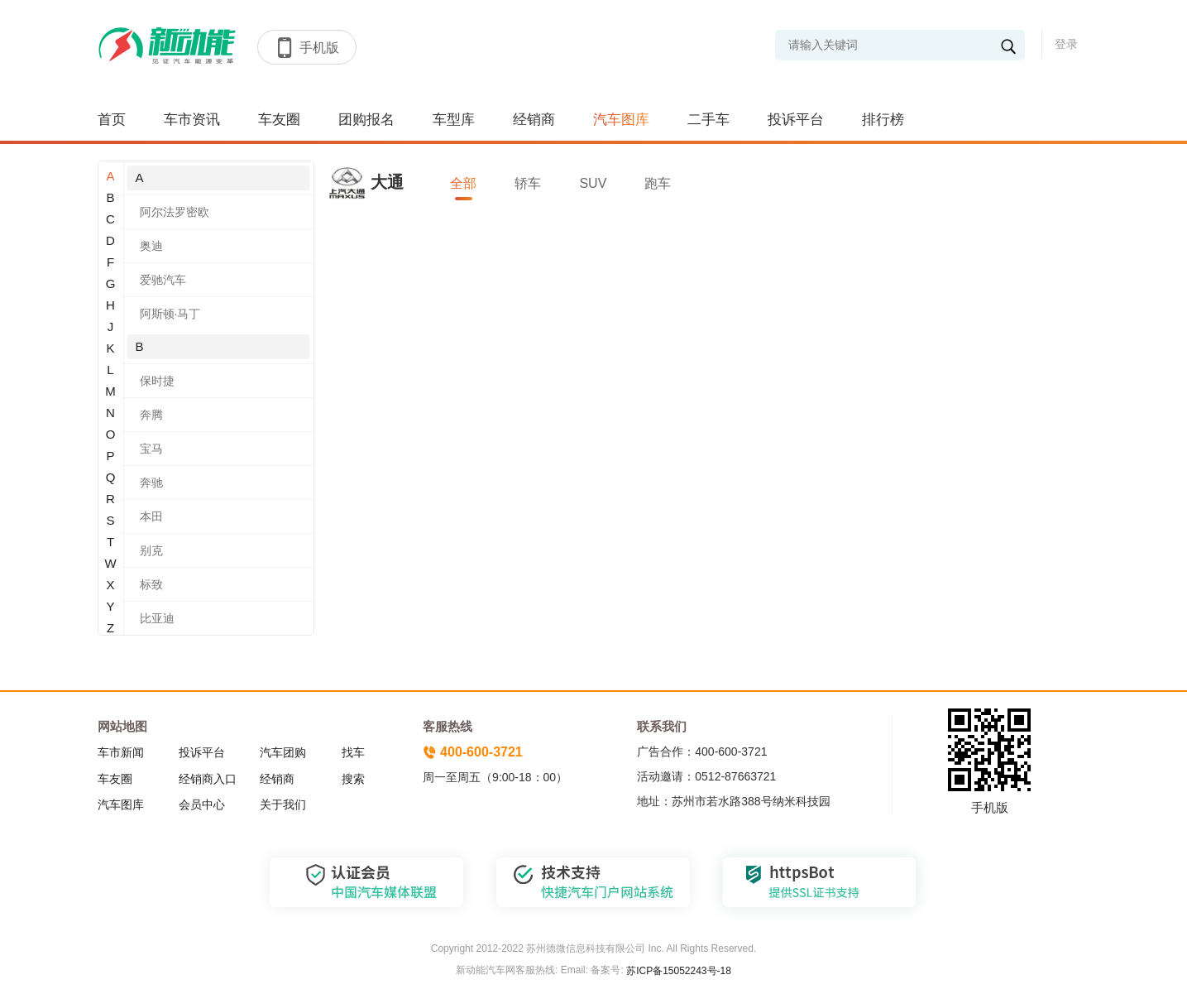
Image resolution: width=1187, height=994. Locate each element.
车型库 (454, 119)
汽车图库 (621, 119)
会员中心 (202, 804)
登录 (1066, 43)
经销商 (534, 119)
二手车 (708, 119)
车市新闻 (121, 752)
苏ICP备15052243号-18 (677, 971)
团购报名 (366, 119)
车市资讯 (192, 119)
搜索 (353, 778)
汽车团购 (283, 752)
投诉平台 (796, 119)
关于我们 (283, 804)
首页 (112, 119)
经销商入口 (208, 778)
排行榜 (883, 119)
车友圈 (279, 119)
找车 (353, 752)
